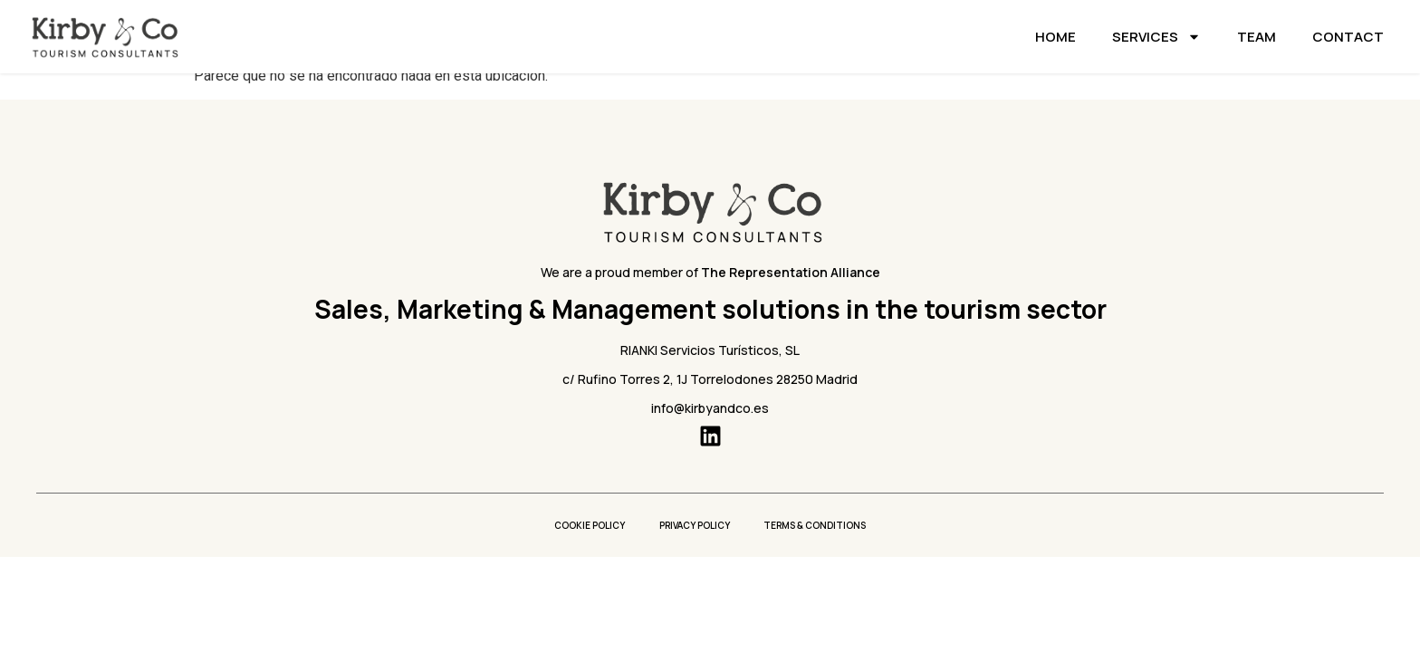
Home (1055, 36)
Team (1256, 36)
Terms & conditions (817, 525)
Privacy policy (694, 525)
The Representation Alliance (790, 272)
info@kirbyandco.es (710, 408)
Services (1156, 36)
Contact (1348, 36)
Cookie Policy (587, 525)
